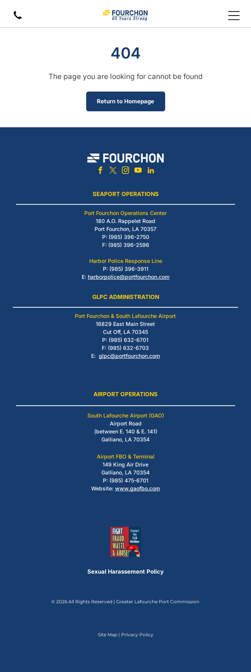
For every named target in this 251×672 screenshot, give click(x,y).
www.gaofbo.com (137, 488)
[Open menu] (234, 15)
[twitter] (113, 171)
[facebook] (100, 171)
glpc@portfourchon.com (129, 356)
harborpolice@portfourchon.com (128, 277)
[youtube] (138, 171)
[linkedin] (150, 171)
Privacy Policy (137, 634)
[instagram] (125, 171)
